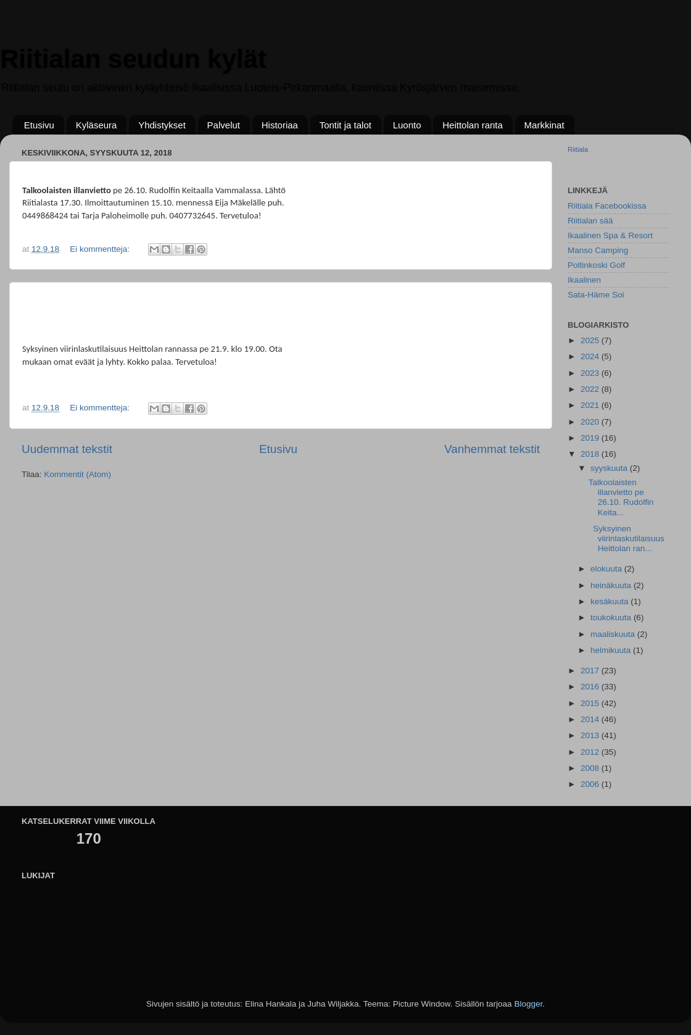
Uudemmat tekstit (67, 449)
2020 (591, 421)
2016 (591, 686)
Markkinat (544, 125)
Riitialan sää (590, 220)
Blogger (528, 1003)
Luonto (407, 125)
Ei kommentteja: (101, 249)
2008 (591, 768)
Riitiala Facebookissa (607, 205)
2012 (591, 752)
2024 (591, 356)
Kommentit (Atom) (77, 474)
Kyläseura (96, 125)
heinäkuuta (612, 585)
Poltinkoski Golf (596, 265)
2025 (591, 340)
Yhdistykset (162, 125)
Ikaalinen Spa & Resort (610, 235)
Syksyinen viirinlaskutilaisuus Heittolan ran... (626, 538)
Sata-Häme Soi (596, 294)
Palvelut (223, 125)
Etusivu (39, 125)
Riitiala (578, 149)
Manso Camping (598, 250)
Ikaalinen (584, 280)
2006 (591, 784)
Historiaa (280, 125)
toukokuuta (612, 617)
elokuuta (607, 568)
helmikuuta (611, 650)
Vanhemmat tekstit (492, 449)
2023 (591, 373)
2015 (591, 703)
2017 (591, 670)
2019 (591, 438)
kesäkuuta (610, 601)
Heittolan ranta (472, 125)
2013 (591, 735)
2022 (591, 389)
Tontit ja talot (345, 125)
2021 (591, 405)
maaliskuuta (613, 634)
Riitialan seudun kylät (133, 58)
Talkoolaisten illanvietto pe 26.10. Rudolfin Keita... (621, 497)
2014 (591, 719)
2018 (591, 454)
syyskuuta (610, 468)
